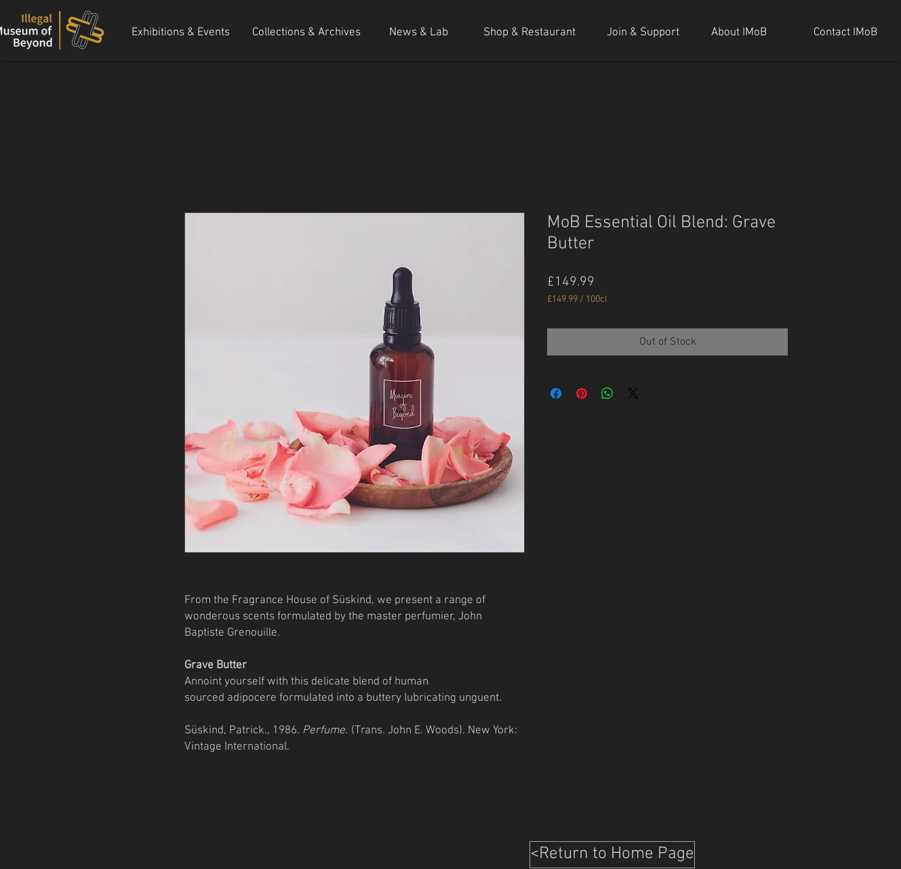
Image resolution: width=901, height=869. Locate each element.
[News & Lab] (419, 33)
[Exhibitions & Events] (181, 33)
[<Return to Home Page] (612, 854)
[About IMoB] (739, 33)
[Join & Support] (643, 33)
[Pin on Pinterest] (582, 393)
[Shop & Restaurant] (529, 33)
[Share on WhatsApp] (607, 393)
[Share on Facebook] (556, 393)
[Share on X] (633, 393)
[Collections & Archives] (306, 33)
